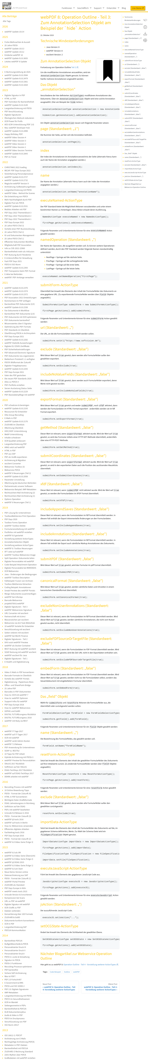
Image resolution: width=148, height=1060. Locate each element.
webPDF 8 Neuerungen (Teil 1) (18, 502)
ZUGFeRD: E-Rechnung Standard (19, 1051)
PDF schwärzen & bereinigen (17, 405)
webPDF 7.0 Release (13, 744)
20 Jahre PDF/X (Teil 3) (14, 225)
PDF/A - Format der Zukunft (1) (18, 878)
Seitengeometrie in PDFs (15, 1005)
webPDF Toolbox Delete (15, 525)
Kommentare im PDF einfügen (18, 300)
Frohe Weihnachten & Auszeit (17, 42)
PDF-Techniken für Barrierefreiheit (19, 101)
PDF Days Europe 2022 (14, 222)
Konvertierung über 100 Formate (19, 914)
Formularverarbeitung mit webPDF (20, 529)
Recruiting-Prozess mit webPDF (18, 787)
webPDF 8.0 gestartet (14, 535)
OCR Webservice (11, 571)
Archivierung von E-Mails (15, 1038)
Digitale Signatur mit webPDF (17, 904)
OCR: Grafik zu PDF (13, 907)
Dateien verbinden (12, 910)
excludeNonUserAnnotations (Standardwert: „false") (135, 134)
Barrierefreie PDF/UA (13, 940)
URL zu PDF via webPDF (15, 901)
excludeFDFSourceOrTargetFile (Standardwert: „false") (135, 141)
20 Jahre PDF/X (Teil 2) (14, 232)
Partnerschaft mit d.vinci (15, 616)
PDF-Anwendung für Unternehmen (20, 747)
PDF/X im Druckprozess (15, 1018)
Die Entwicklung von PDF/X (16, 196)
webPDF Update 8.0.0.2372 (16, 294)
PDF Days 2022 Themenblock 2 (18, 216)
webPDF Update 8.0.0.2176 (16, 421)
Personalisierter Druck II (15, 950)
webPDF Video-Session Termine (18, 150)
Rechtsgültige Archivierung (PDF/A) (19, 1041)
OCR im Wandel (11, 1002)
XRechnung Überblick (14, 427)
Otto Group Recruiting (14, 415)
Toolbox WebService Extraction (18, 584)
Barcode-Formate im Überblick (18, 675)
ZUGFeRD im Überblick (14, 424)
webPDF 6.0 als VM (13, 852)
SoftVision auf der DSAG (15, 806)
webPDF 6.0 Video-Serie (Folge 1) (19, 865)
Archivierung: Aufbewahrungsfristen (20, 186)
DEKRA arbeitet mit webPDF (17, 776)
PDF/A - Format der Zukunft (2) (18, 838)
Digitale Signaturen (13, 114)
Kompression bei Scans (15, 898)
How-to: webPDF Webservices (17, 708)
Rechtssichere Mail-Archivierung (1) (20, 496)
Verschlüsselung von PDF (15, 1021)
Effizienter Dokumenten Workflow (19, 241)
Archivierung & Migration (15, 460)
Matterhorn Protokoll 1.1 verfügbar (20, 359)
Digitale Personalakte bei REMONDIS (20, 568)
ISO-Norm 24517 (12, 1025)
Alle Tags (7, 21)
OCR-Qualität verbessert (15, 440)
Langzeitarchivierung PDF (16, 444)
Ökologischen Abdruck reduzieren (19, 118)
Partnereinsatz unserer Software (19, 486)
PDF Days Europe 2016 (14, 835)
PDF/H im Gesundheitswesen (17, 999)
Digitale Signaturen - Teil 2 (16, 639)
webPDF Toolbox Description (17, 577)
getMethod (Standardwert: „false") (134, 88)
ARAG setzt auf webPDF (15, 447)
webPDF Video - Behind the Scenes (20, 193)
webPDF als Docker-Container (18, 645)
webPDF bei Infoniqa (14, 597)
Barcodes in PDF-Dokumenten (18, 691)
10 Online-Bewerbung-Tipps (17, 790)
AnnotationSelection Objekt (17, 542)
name (126, 46)
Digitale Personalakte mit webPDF (19, 561)
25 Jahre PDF (10, 688)
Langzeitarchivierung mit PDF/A (18, 108)
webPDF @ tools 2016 (14, 819)
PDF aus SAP (10, 453)
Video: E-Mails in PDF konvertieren (19, 672)
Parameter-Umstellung (15, 479)
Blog (124, 8)
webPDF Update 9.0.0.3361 (16, 81)
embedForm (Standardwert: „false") (134, 148)
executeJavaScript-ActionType (135, 172)
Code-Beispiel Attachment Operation (21, 564)
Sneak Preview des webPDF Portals (20, 590)
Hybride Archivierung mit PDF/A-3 (19, 757)
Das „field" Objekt (131, 153)
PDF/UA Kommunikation (15, 930)
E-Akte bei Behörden (13, 274)
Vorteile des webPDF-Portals (17, 678)
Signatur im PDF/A (12, 960)
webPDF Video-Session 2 (15, 144)
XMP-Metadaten (11, 992)
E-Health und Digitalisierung (17, 661)
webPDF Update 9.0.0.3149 (16, 105)
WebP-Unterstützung (14, 434)
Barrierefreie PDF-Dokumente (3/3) (20, 304)
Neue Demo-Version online (16, 872)
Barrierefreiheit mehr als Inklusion (19, 251)
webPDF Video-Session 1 (15, 147)
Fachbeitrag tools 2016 (14, 832)
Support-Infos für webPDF (16, 701)
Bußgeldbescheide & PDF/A (16, 944)
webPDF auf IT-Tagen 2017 (16, 734)
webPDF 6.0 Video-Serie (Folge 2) (19, 859)
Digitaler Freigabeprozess (16, 365)
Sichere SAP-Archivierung (15, 973)
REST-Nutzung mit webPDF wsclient (20, 649)
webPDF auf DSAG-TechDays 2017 (19, 773)
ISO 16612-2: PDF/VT (13, 1035)
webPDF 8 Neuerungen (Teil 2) (18, 473)
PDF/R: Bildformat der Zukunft (18, 362)
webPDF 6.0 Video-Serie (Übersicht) (20, 855)
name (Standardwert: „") (133, 157)
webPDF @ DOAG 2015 (14, 862)
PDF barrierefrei (11, 969)
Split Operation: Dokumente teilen (19, 558)
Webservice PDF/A (12, 470)
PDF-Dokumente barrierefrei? (17, 320)
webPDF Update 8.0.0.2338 (16, 307)
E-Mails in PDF (11, 418)
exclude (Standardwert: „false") (135, 68)
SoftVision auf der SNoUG (16, 767)
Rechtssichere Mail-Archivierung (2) (20, 492)
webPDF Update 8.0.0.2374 (16, 291)
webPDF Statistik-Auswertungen (19, 343)
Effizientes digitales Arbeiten (17, 829)
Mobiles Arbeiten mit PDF (15, 209)
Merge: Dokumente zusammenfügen (20, 593)
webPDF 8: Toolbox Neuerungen (19, 548)
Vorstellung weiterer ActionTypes (19, 538)
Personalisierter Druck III (15, 947)
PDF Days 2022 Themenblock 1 (18, 219)
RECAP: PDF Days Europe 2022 (18, 170)
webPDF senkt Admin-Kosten (17, 741)
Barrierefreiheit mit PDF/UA (16, 1048)
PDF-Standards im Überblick (17, 330)
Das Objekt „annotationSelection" (132, 33)
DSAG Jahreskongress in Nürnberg (20, 803)
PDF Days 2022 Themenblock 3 (18, 212)
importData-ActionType (133, 169)
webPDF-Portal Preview (15, 881)
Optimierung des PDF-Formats (18, 326)
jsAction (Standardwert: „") (134, 176)
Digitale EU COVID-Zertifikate (17, 346)
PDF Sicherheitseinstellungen (17, 349)
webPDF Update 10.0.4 (14, 31)
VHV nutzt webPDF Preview (16, 642)
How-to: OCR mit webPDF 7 (16, 695)
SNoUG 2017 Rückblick (14, 763)
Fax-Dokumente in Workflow (17, 310)
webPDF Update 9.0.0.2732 (16, 180)
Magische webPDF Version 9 (17, 183)
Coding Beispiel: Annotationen (18, 587)
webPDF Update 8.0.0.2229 (16, 391)
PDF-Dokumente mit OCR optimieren (21, 317)
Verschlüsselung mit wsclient (17, 629)
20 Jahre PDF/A (11, 45)
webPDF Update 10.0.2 (14, 51)
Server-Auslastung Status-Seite (18, 388)
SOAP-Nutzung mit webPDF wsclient (20, 652)
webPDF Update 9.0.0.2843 (16, 153)
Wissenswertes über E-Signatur (18, 323)
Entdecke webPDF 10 (14, 55)
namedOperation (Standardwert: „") (131, 55)
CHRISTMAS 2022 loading (16, 167)
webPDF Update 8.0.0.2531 (16, 206)
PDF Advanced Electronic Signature (20, 352)
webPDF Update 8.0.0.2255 (16, 368)
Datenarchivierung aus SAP (16, 875)
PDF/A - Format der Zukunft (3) (18, 816)
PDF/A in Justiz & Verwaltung (17, 957)
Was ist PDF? (10, 976)
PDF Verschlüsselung (14, 111)
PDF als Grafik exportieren (16, 457)
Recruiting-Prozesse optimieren (18, 966)
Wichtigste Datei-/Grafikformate (18, 800)
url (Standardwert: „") (132, 64)
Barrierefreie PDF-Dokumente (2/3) (20, 313)
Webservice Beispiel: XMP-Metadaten (20, 489)
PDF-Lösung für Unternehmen (18, 512)
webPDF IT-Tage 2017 (14, 731)
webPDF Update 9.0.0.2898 (16, 131)
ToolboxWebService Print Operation (20, 516)
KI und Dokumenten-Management (19, 235)
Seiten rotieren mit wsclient (17, 632)
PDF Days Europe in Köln (15, 888)
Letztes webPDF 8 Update (16, 61)
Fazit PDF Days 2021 (13, 261)
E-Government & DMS (14, 982)
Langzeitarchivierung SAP (16, 927)
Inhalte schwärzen (13, 437)
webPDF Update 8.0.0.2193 (16, 408)
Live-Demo (138, 8)
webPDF (76, 972)
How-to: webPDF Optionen (16, 698)
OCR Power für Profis (14, 121)
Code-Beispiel (55, 972)
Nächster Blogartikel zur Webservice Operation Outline (135, 185)
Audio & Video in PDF (14, 1015)
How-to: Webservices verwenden (19, 826)
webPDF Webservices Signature (18, 610)
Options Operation (13, 499)
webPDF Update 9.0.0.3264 (16, 85)
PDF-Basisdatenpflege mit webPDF (20, 394)
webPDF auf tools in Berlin (16, 822)
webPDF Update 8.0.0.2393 (16, 267)
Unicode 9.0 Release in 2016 (17, 813)
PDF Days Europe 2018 (14, 704)
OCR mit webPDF (12, 737)
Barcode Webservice (13, 600)
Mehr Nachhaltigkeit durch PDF (18, 199)
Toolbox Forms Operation (16, 522)
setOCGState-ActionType (133, 180)
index (126, 42)
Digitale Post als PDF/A (14, 203)
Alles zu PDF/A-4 (12, 381)
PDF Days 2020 (11, 519)
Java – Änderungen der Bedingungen (21, 574)
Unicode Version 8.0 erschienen (18, 894)
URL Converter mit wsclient (16, 613)
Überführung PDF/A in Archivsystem (20, 333)
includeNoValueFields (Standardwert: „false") (132, 73)
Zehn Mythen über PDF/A (15, 1054)
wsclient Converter (13, 463)
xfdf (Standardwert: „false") (134, 100)
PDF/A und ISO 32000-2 (15, 986)
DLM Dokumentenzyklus (15, 1012)
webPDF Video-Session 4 (15, 137)
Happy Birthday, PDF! (14, 134)
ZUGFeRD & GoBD (12, 917)
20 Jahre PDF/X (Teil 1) (14, 238)
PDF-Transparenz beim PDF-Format (20, 271)
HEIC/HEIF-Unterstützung (16, 431)
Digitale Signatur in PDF (15, 95)
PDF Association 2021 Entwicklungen (21, 297)
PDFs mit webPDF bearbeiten (17, 809)
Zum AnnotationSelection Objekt (134, 26)
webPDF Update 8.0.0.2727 (16, 177)
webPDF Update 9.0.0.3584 (16, 75)
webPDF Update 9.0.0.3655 (16, 58)
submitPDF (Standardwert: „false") (134, 120)
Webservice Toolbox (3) (15, 466)
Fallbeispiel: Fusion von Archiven (19, 580)
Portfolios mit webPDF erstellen (18, 532)
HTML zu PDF (10, 98)
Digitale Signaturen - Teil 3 (16, 606)
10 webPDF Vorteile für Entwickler (19, 626)
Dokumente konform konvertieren (19, 920)
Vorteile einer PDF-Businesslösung (20, 228)
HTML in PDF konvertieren (16, 796)
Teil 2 (74, 67)
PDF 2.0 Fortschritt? (13, 979)
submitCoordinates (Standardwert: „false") (132, 95)
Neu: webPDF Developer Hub (17, 127)
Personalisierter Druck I (15, 953)
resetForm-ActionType (132, 161)
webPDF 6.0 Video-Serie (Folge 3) (19, 842)
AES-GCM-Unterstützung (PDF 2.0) (19, 124)
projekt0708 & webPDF (14, 603)
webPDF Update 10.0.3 (14, 48)
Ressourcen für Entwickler (16, 411)
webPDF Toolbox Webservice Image (20, 555)
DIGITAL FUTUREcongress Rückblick (20, 714)
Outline (67, 972)
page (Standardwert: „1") (133, 38)
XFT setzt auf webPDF (14, 551)
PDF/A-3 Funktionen (13, 963)
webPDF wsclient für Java (16, 655)
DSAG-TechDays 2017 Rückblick (18, 770)
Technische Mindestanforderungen (132, 19)
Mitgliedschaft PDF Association (18, 245)
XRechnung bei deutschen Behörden (20, 483)
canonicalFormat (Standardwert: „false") (132, 127)
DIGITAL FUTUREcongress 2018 (18, 717)
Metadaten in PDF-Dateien (16, 1045)
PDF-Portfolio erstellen (15, 385)
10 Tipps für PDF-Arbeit (15, 754)
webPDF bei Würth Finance (16, 636)
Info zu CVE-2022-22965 (15, 248)
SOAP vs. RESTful (12, 750)
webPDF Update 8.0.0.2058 (16, 476)
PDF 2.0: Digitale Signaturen (17, 989)
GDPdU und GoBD (12, 711)
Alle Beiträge (9, 16)
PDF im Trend (10, 157)
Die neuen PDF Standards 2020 (18, 378)
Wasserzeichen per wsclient (17, 619)
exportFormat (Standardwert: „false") (135, 81)
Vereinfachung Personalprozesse (19, 173)
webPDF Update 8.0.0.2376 (16, 287)
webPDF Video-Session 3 (15, 140)
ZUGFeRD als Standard (14, 885)
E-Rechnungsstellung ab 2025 (17, 72)
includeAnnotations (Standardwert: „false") (132, 113)
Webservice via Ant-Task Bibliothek (20, 623)
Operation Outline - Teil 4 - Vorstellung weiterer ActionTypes (90, 964)
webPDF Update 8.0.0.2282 (16, 339)
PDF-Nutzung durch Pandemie (18, 254)
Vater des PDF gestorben (15, 375)
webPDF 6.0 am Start (14, 868)
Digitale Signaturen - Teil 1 (16, 658)
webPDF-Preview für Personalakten (20, 760)
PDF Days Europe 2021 (14, 336)
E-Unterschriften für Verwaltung (18, 258)
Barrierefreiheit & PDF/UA (15, 1008)
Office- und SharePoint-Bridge (18, 685)
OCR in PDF (9, 923)
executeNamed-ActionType (134, 49)
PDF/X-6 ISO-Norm (13, 264)
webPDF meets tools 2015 (16, 891)
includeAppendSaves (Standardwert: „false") (132, 106)
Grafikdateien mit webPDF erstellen (20, 1058)
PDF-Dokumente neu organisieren (19, 356)
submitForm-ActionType (133, 60)
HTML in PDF (10, 450)
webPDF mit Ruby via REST (16, 720)
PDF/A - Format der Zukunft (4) (18, 793)
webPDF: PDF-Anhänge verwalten (19, 277)
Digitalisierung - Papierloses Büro (19, 682)
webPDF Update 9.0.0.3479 (16, 78)
